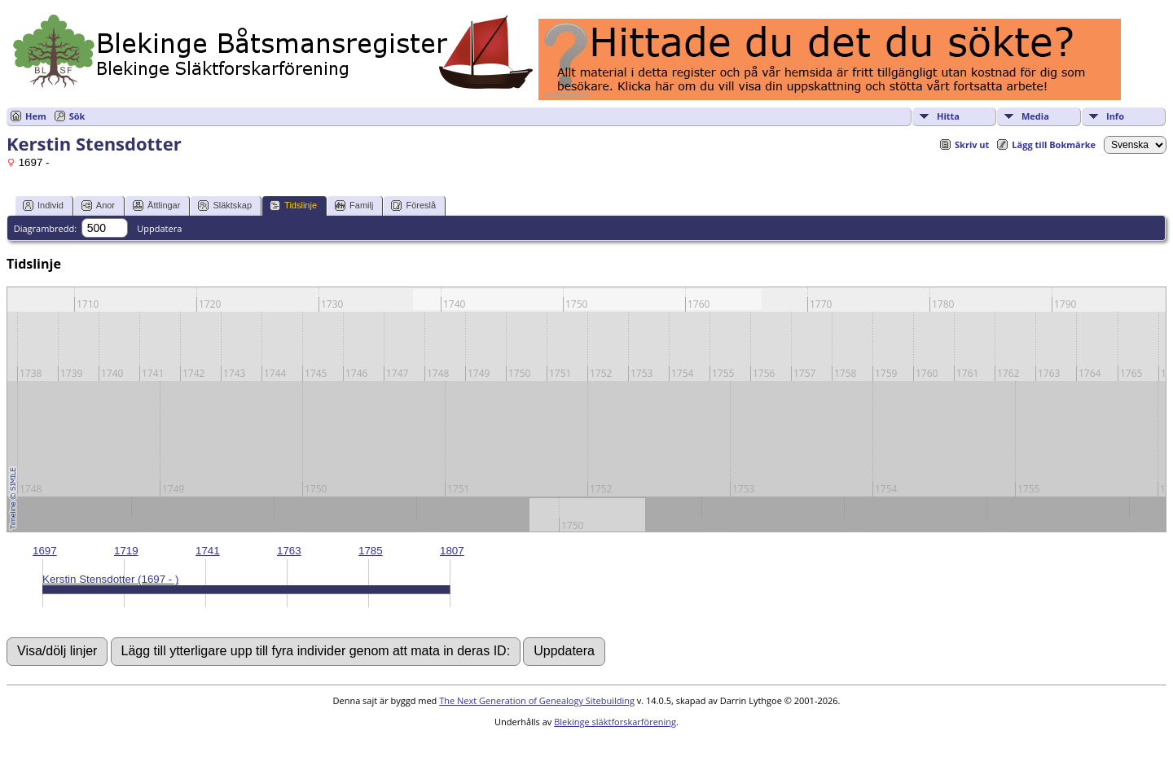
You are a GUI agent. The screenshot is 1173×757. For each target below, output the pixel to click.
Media (1035, 116)
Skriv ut (972, 144)
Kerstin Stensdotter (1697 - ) (110, 579)
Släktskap (225, 205)
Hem (35, 116)
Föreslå (413, 205)
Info (1115, 116)
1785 (370, 551)
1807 (452, 551)
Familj (354, 205)
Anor (98, 205)
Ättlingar (156, 205)
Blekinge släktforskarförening (615, 721)
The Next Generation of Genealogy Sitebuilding (537, 700)
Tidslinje (293, 205)
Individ (43, 205)
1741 (208, 551)
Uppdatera (159, 228)
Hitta (948, 116)
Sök (77, 116)
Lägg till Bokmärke (1054, 144)
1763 (289, 551)
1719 (126, 551)
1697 (45, 551)
